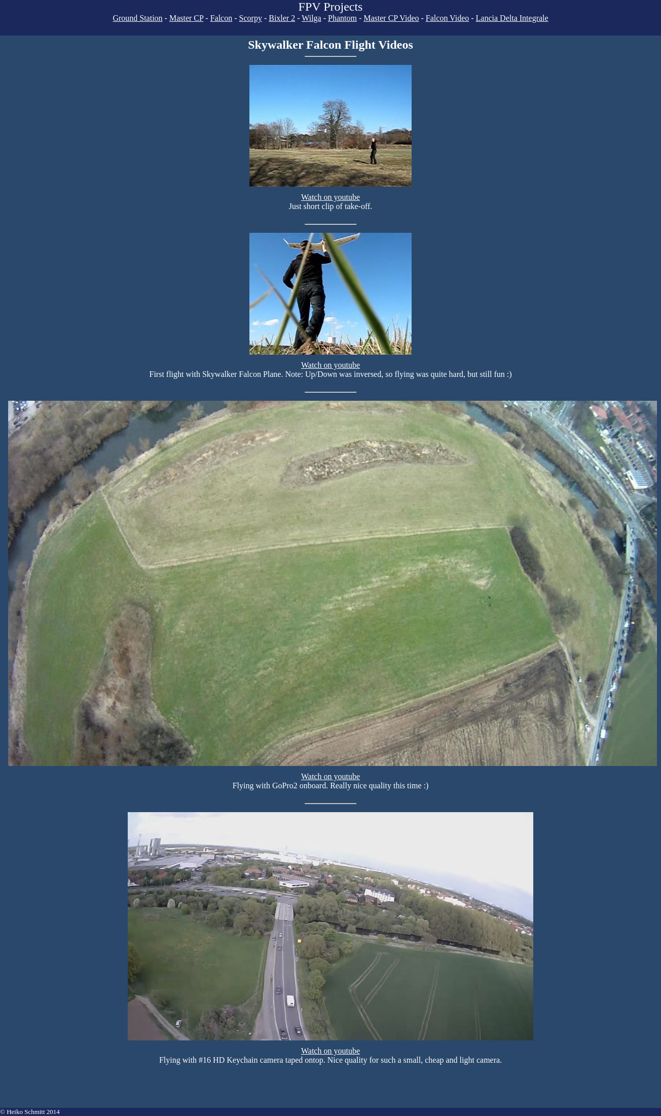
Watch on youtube (330, 197)
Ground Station (137, 18)
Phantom (342, 18)
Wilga (311, 18)
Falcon (221, 18)
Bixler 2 (282, 18)
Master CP (186, 18)
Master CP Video (391, 18)
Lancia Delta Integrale (512, 18)
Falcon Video (447, 18)
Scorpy (250, 18)
